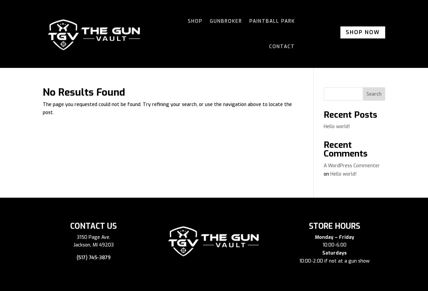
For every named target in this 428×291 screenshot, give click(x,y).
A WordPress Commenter (352, 166)
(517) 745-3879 (94, 258)
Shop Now (363, 32)
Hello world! (337, 126)
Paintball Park (272, 21)
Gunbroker (226, 21)
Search (374, 94)
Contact (282, 46)
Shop (195, 21)
